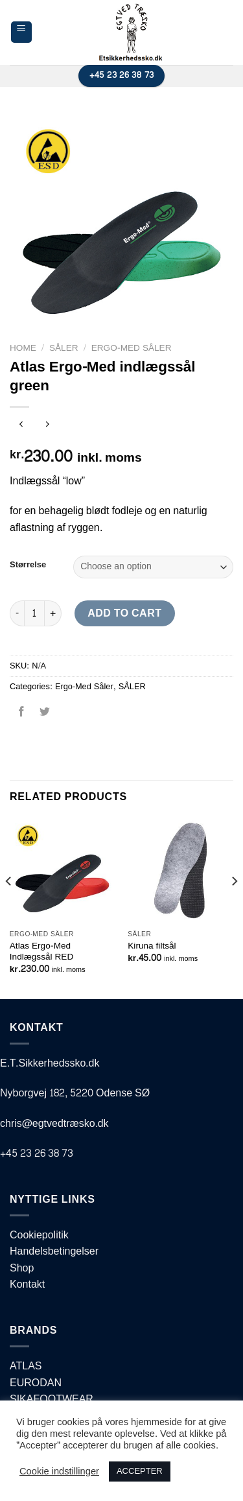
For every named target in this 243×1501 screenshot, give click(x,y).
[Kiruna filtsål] (180, 870)
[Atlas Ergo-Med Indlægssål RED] (62, 870)
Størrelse (28, 565)
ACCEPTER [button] (140, 1471)
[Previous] (9, 907)
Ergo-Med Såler (131, 348)
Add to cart (124, 613)
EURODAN (36, 1382)
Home (23, 348)
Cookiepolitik (39, 1234)
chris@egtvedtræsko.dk (54, 1123)
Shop (22, 1268)
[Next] (233, 907)
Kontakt (27, 1284)
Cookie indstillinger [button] (59, 1472)
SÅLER (63, 348)
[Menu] (21, 32)
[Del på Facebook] (21, 715)
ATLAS (26, 1365)
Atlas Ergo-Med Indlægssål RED (41, 951)
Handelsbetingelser (54, 1251)
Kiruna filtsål (152, 946)
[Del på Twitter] (45, 715)
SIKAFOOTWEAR (51, 1398)
